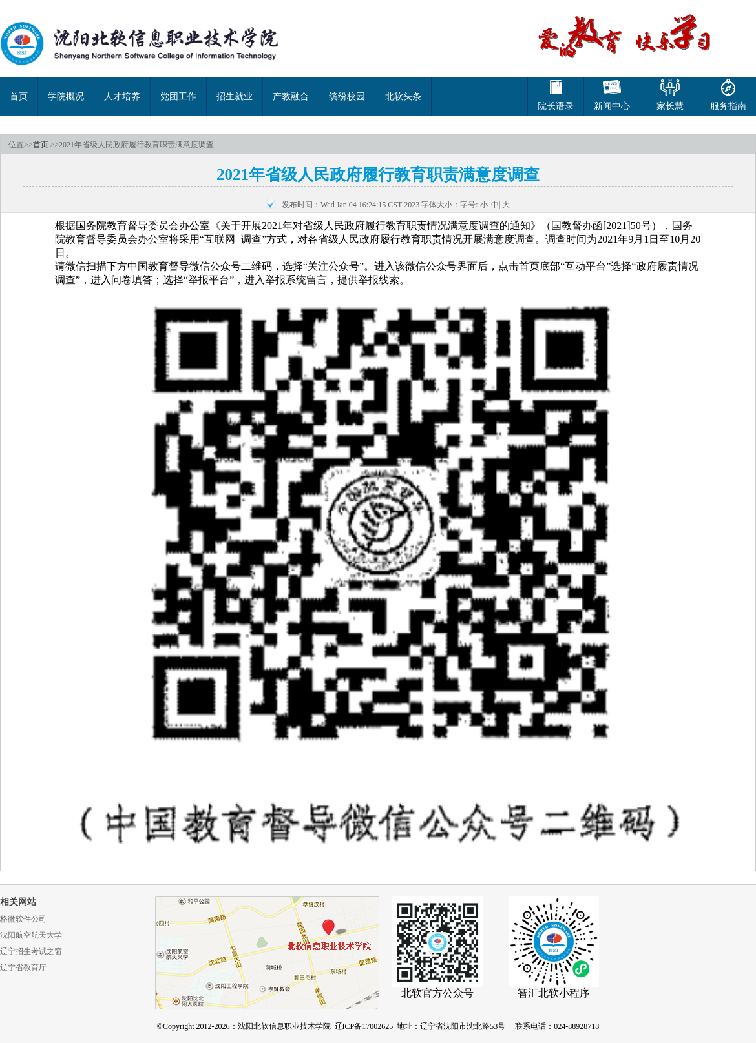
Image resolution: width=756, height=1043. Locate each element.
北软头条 (403, 96)
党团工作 (178, 96)
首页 (19, 96)
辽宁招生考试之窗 (31, 951)
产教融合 (291, 96)
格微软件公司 (23, 919)
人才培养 (122, 96)
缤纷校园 (347, 96)
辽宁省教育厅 (23, 967)
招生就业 (234, 96)
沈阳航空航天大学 (31, 935)
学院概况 (66, 96)
